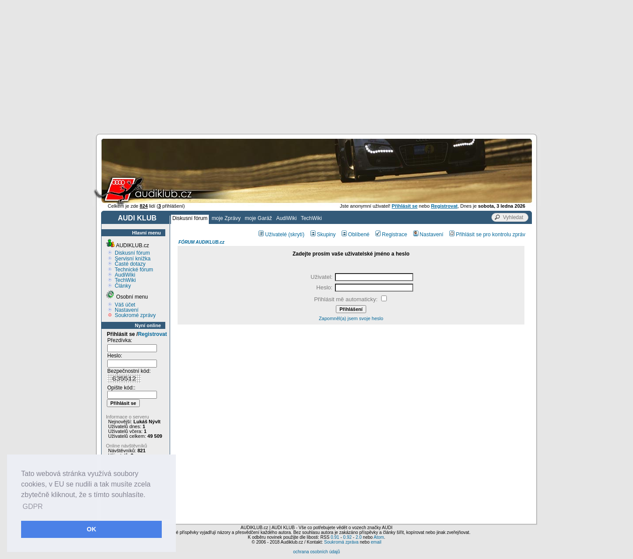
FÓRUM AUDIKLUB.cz (201, 242)
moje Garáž (258, 218)
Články (123, 286)
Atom (379, 537)
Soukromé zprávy (135, 315)
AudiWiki (286, 218)
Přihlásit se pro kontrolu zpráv (487, 234)
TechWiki (311, 218)
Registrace (391, 234)
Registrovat (152, 334)
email (376, 542)
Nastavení (126, 310)
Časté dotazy (130, 264)
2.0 (359, 537)
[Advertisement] (316, 65)
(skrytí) (296, 234)
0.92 (347, 537)
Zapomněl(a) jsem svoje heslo (351, 318)
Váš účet (125, 305)
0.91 (335, 537)
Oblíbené (356, 234)
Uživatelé (272, 234)
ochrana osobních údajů (316, 551)
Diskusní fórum (189, 218)
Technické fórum (134, 270)
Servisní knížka (132, 259)
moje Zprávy (225, 218)
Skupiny (323, 234)
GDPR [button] (32, 506)
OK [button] (91, 529)
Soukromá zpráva (341, 542)
